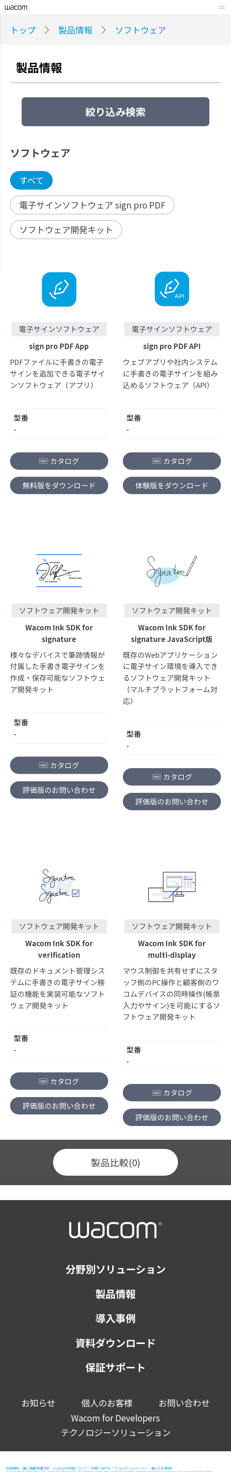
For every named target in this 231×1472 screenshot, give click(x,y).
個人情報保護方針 (36, 1468)
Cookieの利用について (70, 1468)
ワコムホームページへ (131, 1468)
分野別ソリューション (116, 1269)
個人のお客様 (107, 1402)
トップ (23, 29)
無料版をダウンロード (59, 485)
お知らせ (38, 1402)
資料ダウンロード (115, 1342)
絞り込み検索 (115, 111)
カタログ (59, 461)
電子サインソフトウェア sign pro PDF (92, 204)
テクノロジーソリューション (116, 1432)
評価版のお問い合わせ (59, 790)
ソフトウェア (140, 29)
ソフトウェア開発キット (66, 229)
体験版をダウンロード (171, 485)
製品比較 (115, 1162)
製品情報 (75, 29)
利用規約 (13, 1468)
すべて (31, 180)
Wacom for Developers (115, 1417)
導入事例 (115, 1318)
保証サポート (115, 1367)
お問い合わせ (184, 1402)
